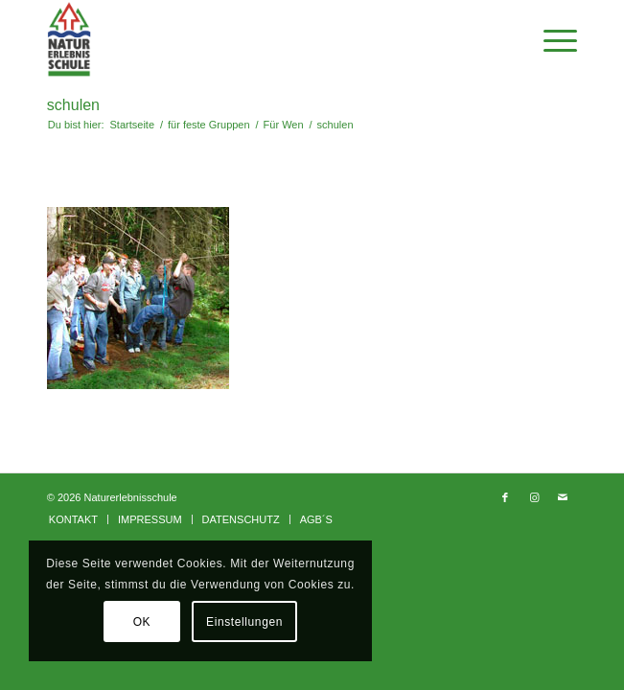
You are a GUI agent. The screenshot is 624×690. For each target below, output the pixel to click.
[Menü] (550, 39)
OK (142, 622)
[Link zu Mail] (562, 497)
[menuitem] (73, 519)
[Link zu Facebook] (505, 497)
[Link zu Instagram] (534, 497)
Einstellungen (244, 622)
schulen (73, 105)
